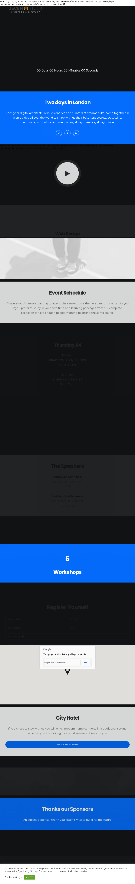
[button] (128, 10)
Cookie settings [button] (13, 877)
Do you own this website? (55, 677)
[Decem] (26, 10)
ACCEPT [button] (29, 877)
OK (85, 677)
